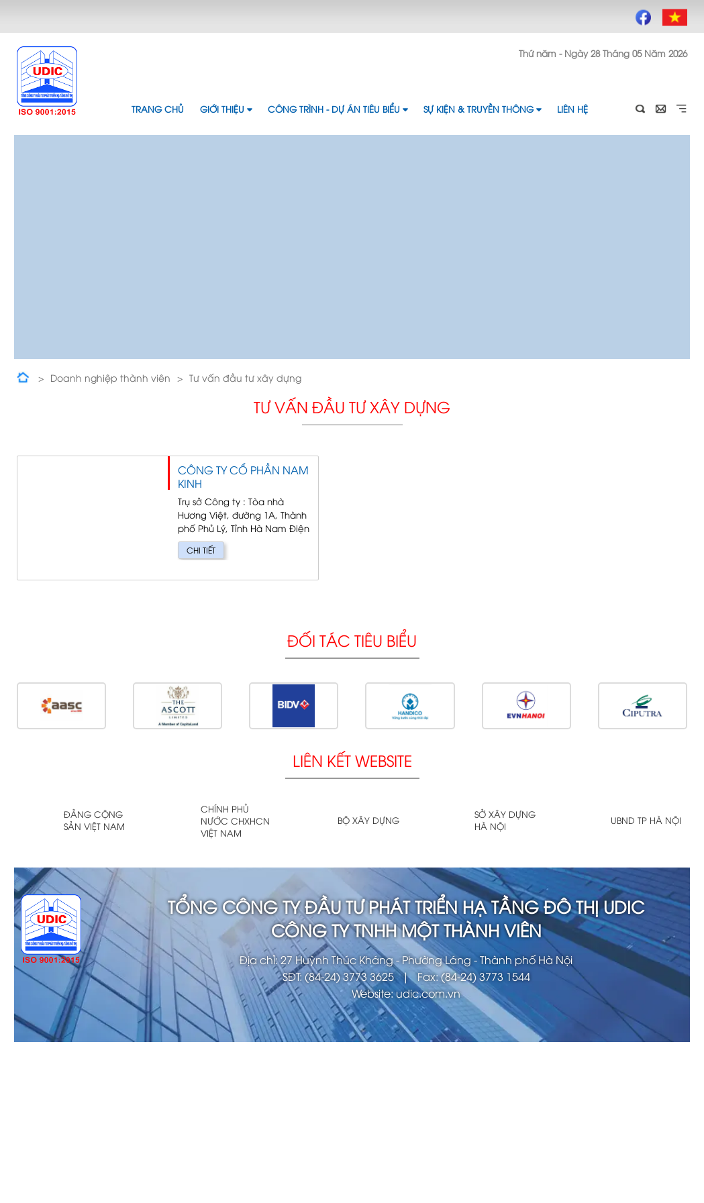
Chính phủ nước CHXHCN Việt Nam (235, 820)
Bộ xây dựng (368, 820)
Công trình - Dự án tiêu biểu (337, 109)
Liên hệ (572, 109)
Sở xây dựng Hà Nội (505, 820)
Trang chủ (158, 109)
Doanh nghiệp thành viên (110, 377)
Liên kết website (352, 759)
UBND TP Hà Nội (646, 820)
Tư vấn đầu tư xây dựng (245, 377)
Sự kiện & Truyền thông (482, 109)
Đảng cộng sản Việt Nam (94, 820)
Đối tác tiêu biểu (352, 639)
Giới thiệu (226, 109)
